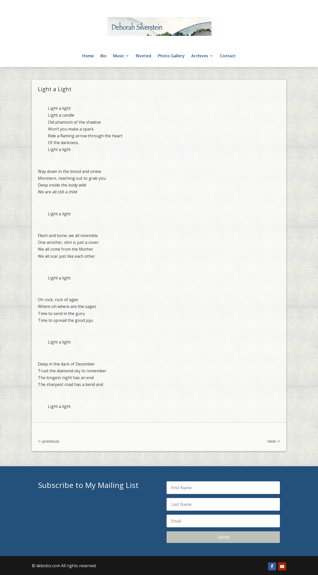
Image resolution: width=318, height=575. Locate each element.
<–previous (48, 441)
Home (88, 56)
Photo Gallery (171, 56)
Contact (228, 56)
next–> (273, 441)
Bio (103, 56)
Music (118, 56)
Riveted (143, 56)
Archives (199, 56)
